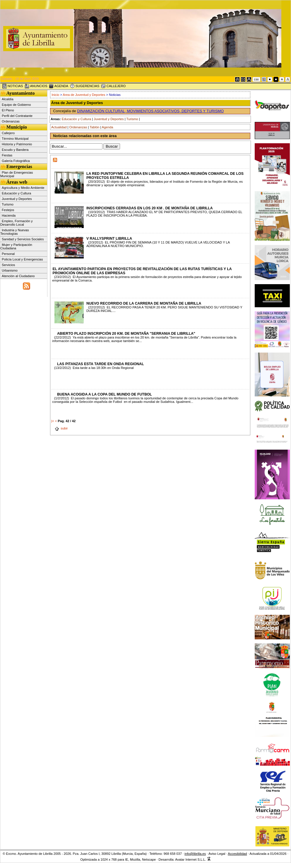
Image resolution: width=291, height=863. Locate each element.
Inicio (55, 94)
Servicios (8, 265)
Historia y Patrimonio (17, 144)
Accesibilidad (237, 853)
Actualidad (58, 127)
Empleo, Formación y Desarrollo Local (16, 222)
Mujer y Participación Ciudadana (16, 246)
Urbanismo (10, 270)
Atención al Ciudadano (18, 276)
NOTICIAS (12, 86)
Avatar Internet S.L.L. (193, 859)
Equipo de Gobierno (16, 104)
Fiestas (7, 155)
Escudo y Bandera (15, 149)
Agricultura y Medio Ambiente (23, 187)
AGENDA (58, 86)
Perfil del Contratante (17, 116)
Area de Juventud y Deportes (84, 94)
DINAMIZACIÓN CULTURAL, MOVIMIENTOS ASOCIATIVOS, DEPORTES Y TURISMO (150, 111)
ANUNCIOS (36, 86)
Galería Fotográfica (16, 161)
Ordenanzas (11, 121)
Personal (8, 254)
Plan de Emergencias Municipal (16, 174)
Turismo (7, 204)
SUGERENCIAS (85, 86)
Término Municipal (15, 138)
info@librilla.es (195, 853)
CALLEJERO (113, 86)
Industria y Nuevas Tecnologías (14, 231)
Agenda (107, 127)
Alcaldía (7, 99)
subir (61, 428)
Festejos (8, 210)
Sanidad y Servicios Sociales (23, 239)
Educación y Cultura (16, 193)
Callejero (8, 133)
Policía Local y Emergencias (22, 259)
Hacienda (9, 215)
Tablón (94, 127)
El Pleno (8, 110)
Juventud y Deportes (17, 199)
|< (52, 421)
